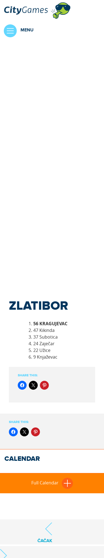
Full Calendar (52, 483)
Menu (17, 31)
